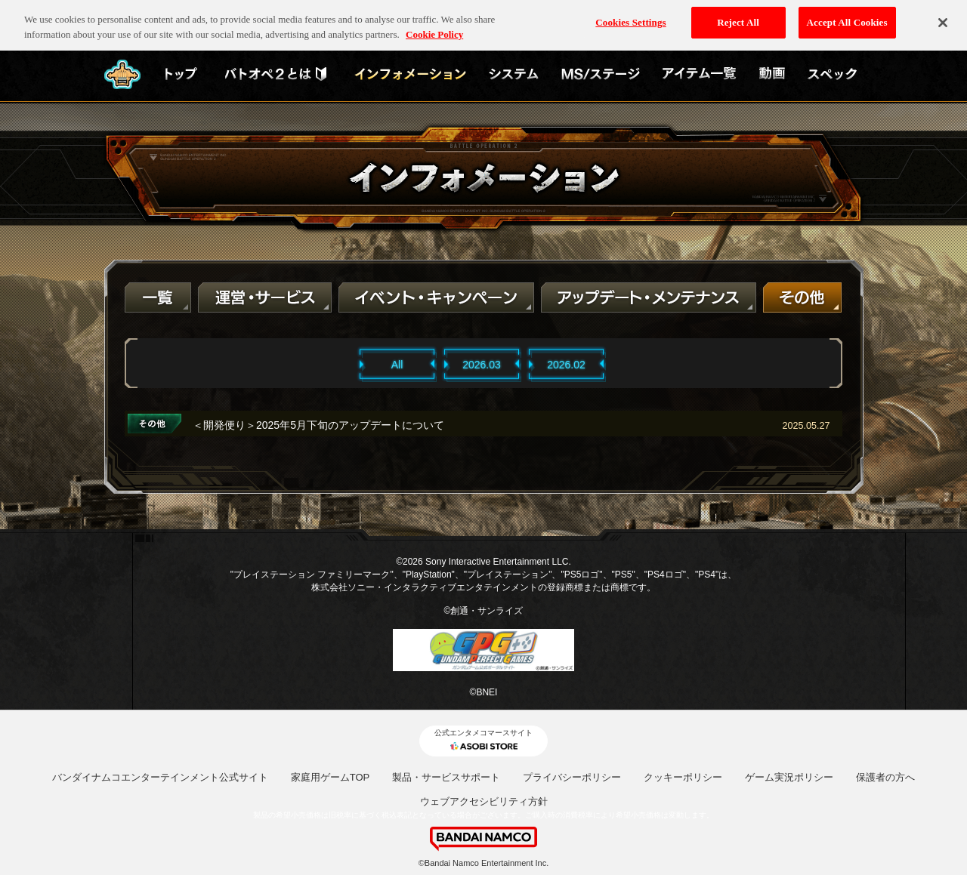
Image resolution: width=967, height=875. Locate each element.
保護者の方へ (885, 777)
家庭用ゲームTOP (330, 777)
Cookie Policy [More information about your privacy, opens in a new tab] (434, 27)
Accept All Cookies (847, 15)
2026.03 (481, 365)
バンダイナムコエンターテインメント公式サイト (160, 777)
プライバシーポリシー (572, 777)
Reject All (738, 15)
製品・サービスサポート (446, 777)
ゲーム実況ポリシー (789, 777)
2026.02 (566, 365)
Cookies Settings (630, 15)
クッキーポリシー (683, 777)
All (397, 365)
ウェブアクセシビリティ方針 (484, 801)
